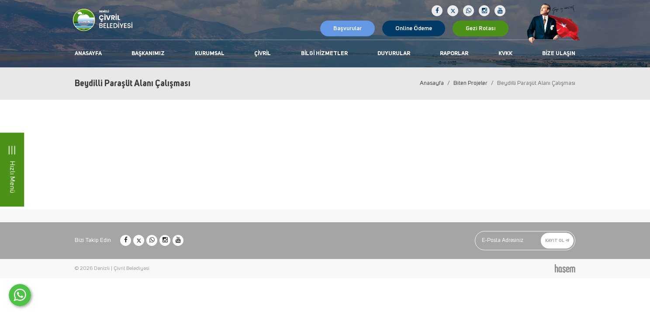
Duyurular (393, 53)
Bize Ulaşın (558, 53)
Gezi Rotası (480, 28)
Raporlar (454, 53)
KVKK (505, 53)
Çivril (262, 53)
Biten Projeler (470, 83)
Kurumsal (210, 53)
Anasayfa (88, 53)
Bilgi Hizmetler (324, 53)
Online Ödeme (413, 28)
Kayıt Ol (557, 240)
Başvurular (347, 28)
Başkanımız (148, 53)
